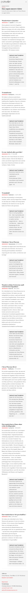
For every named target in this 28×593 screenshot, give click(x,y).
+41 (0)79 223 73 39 (7, 588)
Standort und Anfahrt (7, 577)
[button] (26, 2)
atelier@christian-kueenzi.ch (9, 590)
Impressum (5, 582)
